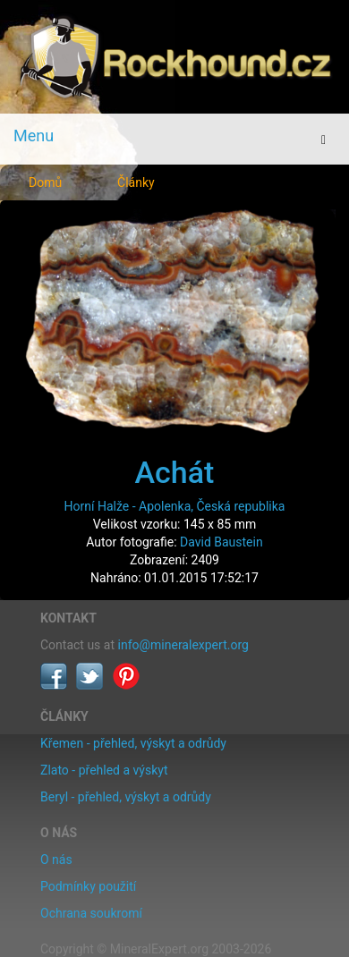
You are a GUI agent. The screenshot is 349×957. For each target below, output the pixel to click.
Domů (45, 182)
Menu (33, 135)
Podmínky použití (88, 886)
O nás (56, 859)
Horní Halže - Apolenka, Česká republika (174, 506)
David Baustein (221, 542)
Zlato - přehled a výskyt (103, 770)
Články (136, 182)
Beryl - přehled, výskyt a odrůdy (125, 797)
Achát (175, 472)
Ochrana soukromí (91, 913)
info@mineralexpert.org (183, 645)
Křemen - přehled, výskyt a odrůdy (133, 743)
